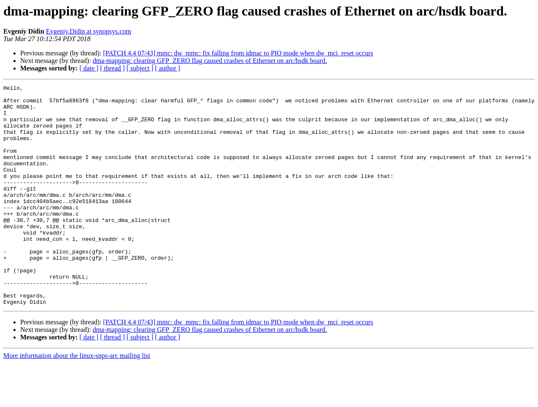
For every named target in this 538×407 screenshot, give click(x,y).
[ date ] (88, 68)
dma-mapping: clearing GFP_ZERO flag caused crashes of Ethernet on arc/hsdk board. (209, 60)
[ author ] (167, 68)
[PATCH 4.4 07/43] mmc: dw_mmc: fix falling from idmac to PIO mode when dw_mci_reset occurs (238, 53)
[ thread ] (112, 68)
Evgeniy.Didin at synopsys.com (88, 31)
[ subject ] (140, 68)
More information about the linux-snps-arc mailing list (76, 399)
